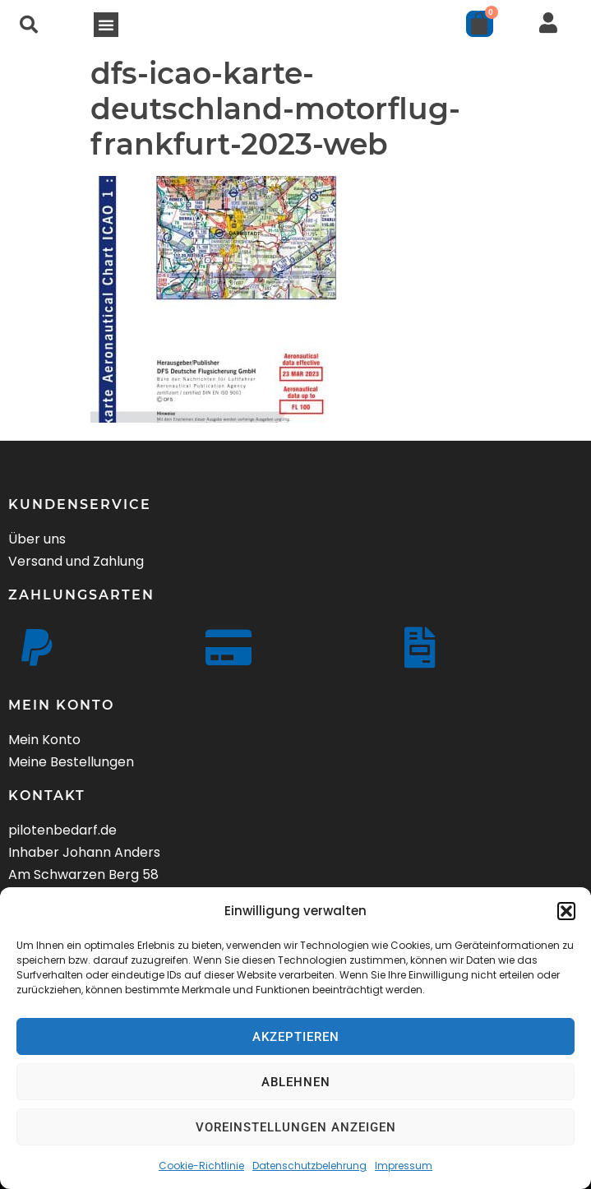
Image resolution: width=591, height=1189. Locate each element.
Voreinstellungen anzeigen (296, 1127)
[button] (566, 911)
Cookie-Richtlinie (201, 1166)
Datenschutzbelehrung (309, 1166)
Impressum (403, 1166)
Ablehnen (295, 1082)
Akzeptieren (295, 1036)
